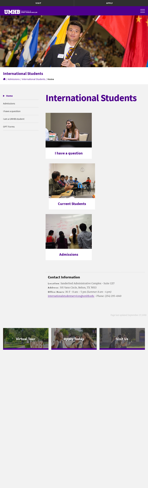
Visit (38, 3)
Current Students (72, 203)
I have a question (11, 111)
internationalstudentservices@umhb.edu (71, 296)
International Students (33, 79)
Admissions (14, 79)
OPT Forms (9, 126)
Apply (109, 3)
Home (9, 95)
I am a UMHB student (13, 118)
